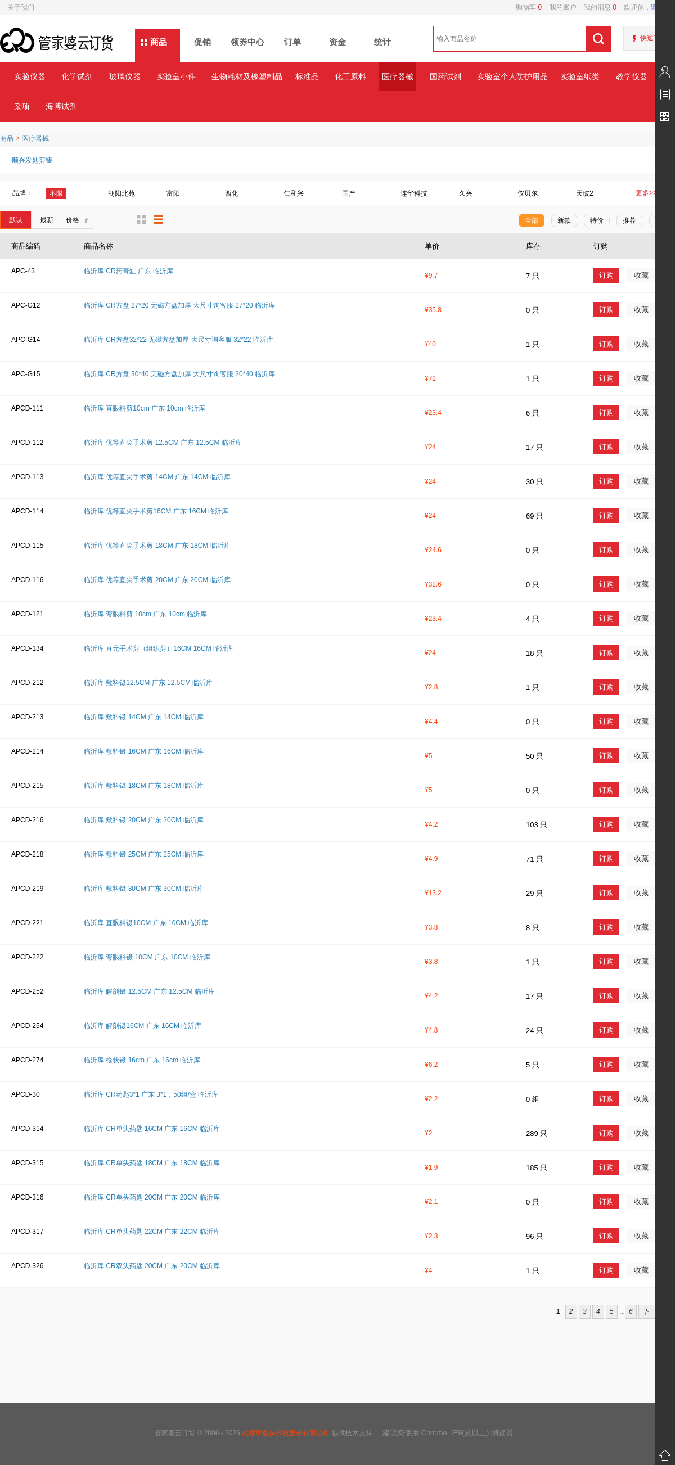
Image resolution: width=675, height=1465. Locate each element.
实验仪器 (30, 76)
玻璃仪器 (125, 76)
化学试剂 (77, 76)
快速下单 (653, 38)
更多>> (646, 193)
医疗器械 (397, 76)
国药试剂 (445, 76)
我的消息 (596, 7)
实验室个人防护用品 (512, 76)
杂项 (22, 106)
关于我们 (20, 7)
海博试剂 (61, 106)
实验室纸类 (580, 76)
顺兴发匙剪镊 (32, 160)
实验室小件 (176, 76)
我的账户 (559, 7)
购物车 (529, 7)
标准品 (307, 76)
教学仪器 (631, 76)
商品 (158, 42)
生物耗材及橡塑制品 (247, 76)
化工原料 (350, 76)
